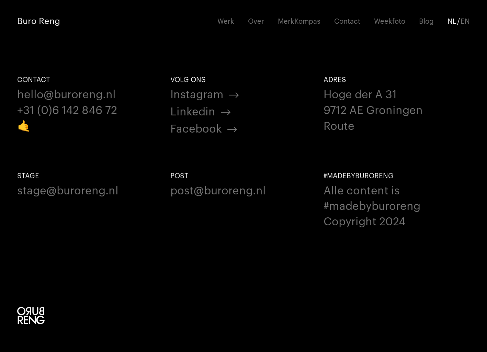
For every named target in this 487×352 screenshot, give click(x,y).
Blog (426, 20)
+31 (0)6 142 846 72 (67, 109)
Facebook (196, 127)
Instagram (197, 93)
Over (256, 20)
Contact (347, 20)
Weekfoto (389, 20)
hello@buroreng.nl (66, 93)
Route (339, 124)
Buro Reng (38, 20)
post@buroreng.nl (218, 189)
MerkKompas (299, 20)
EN (465, 20)
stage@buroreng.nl (67, 189)
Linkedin (192, 110)
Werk (225, 20)
